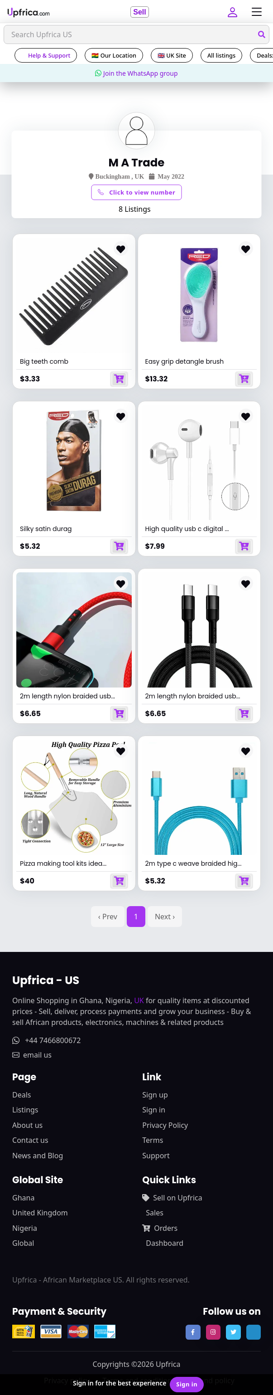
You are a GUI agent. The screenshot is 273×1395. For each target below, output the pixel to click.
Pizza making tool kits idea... (63, 863)
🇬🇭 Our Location (113, 55)
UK (139, 1000)
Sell (139, 12)
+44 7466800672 (46, 1040)
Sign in (153, 1110)
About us (27, 1125)
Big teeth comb (44, 361)
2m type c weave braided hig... (193, 863)
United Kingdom (40, 1213)
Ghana (23, 1198)
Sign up (155, 1095)
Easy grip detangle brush (184, 361)
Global (23, 1243)
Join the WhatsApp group (136, 73)
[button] (234, 12)
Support (155, 1156)
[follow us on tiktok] (253, 1332)
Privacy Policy (165, 1125)
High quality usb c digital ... (187, 528)
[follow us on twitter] (233, 1332)
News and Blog (37, 1156)
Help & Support (45, 55)
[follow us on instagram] (213, 1332)
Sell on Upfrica (172, 1198)
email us (32, 1055)
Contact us (30, 1140)
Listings (25, 1110)
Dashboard (164, 1243)
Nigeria (24, 1228)
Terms (152, 1140)
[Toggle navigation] (254, 12)
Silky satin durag (46, 528)
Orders (159, 1228)
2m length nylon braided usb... (67, 696)
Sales (154, 1213)
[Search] (136, 34)
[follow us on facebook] (193, 1332)
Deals (21, 1095)
